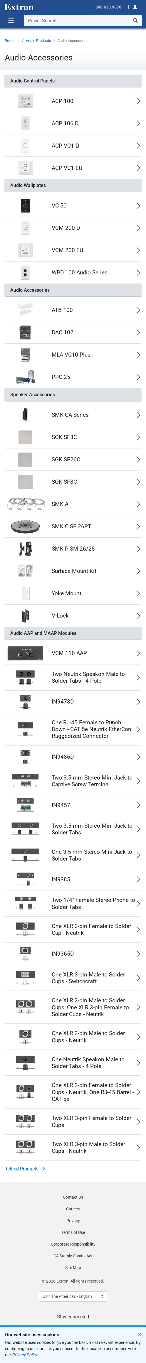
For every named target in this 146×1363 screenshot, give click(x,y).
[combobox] (83, 20)
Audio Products (38, 40)
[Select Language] (73, 1296)
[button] (133, 6)
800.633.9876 (108, 7)
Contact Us (73, 1197)
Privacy (73, 1220)
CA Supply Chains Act (73, 1256)
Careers (73, 1209)
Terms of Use (73, 1232)
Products (12, 40)
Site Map (73, 1267)
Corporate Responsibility (73, 1244)
